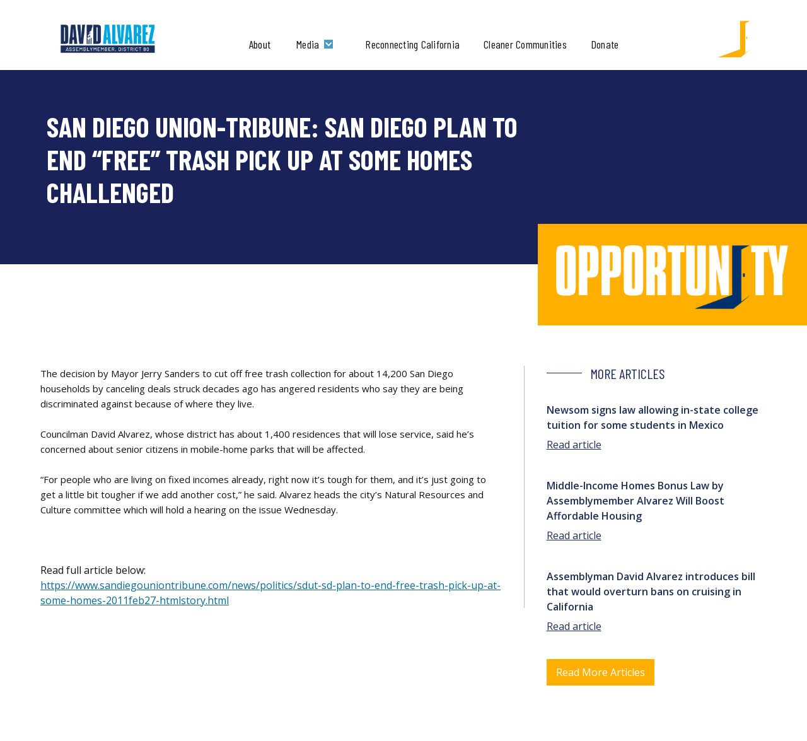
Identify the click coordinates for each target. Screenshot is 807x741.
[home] (108, 39)
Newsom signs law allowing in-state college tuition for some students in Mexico (652, 417)
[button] (317, 44)
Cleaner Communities (525, 44)
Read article (574, 445)
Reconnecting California (412, 44)
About (259, 44)
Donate (605, 44)
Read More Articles (600, 672)
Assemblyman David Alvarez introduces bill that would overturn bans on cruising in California (651, 591)
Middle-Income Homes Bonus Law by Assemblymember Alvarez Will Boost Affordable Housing (635, 501)
